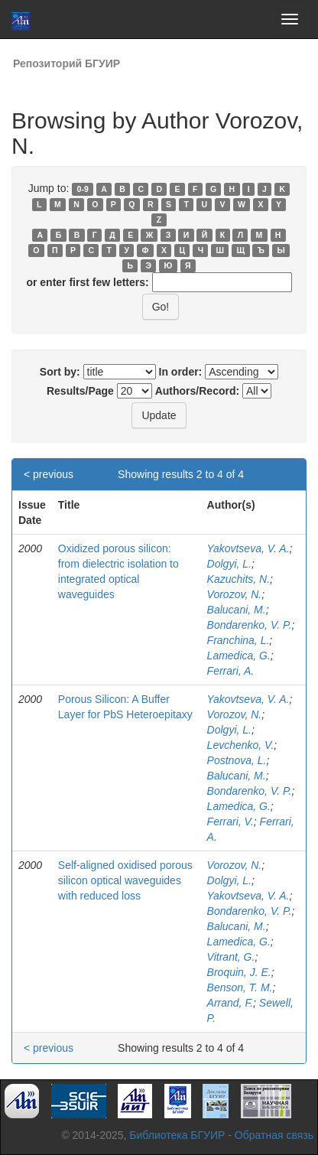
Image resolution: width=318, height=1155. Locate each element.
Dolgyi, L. (229, 564)
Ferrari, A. (231, 671)
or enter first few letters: (87, 282)
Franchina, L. (238, 640)
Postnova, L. (237, 760)
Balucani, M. (236, 610)
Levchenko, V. (240, 745)
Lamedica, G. (239, 655)
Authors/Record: (197, 391)
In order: (181, 372)
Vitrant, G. (231, 957)
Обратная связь (274, 1135)
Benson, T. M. (240, 987)
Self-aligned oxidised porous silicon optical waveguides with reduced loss (125, 880)
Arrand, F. (230, 1003)
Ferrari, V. (230, 821)
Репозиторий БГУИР (66, 63)
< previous (48, 474)
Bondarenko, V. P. (249, 625)
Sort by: (60, 372)
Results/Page (80, 391)
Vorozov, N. (234, 594)
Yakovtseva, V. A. (248, 548)
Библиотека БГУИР (177, 1135)
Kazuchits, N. (238, 579)
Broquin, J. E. (239, 972)
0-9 (83, 189)
